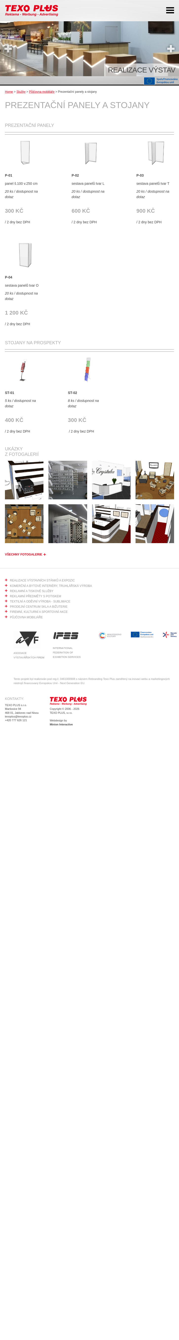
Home (9, 91)
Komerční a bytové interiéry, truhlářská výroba (51, 586)
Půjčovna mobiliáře (42, 91)
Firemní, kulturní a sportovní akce (39, 612)
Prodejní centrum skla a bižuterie (38, 606)
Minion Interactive (61, 724)
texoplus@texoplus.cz (18, 716)
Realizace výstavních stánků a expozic (42, 580)
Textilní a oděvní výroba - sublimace (40, 601)
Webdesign (56, 720)
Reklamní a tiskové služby (32, 591)
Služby (21, 91)
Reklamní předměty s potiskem (35, 596)
